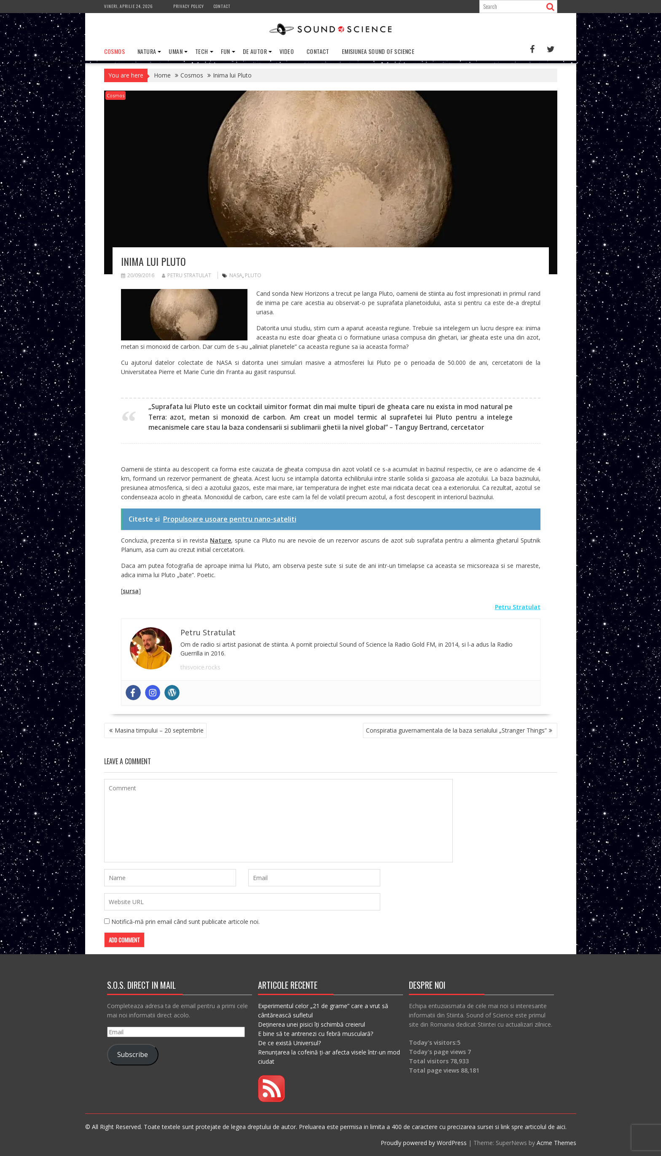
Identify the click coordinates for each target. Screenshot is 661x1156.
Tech (201, 51)
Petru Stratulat (186, 275)
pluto (253, 275)
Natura (146, 51)
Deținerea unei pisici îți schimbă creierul (311, 1024)
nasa (235, 275)
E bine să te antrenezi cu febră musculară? (315, 1034)
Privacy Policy (188, 6)
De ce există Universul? (289, 1043)
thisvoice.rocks (200, 667)
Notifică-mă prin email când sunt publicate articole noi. (185, 922)
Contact (222, 6)
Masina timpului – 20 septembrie (159, 730)
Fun (225, 51)
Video (286, 51)
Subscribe (132, 1054)
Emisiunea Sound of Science (378, 51)
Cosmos (114, 51)
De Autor (255, 51)
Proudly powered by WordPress (424, 1143)
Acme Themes (556, 1143)
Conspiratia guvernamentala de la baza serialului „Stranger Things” (456, 730)
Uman (176, 51)
